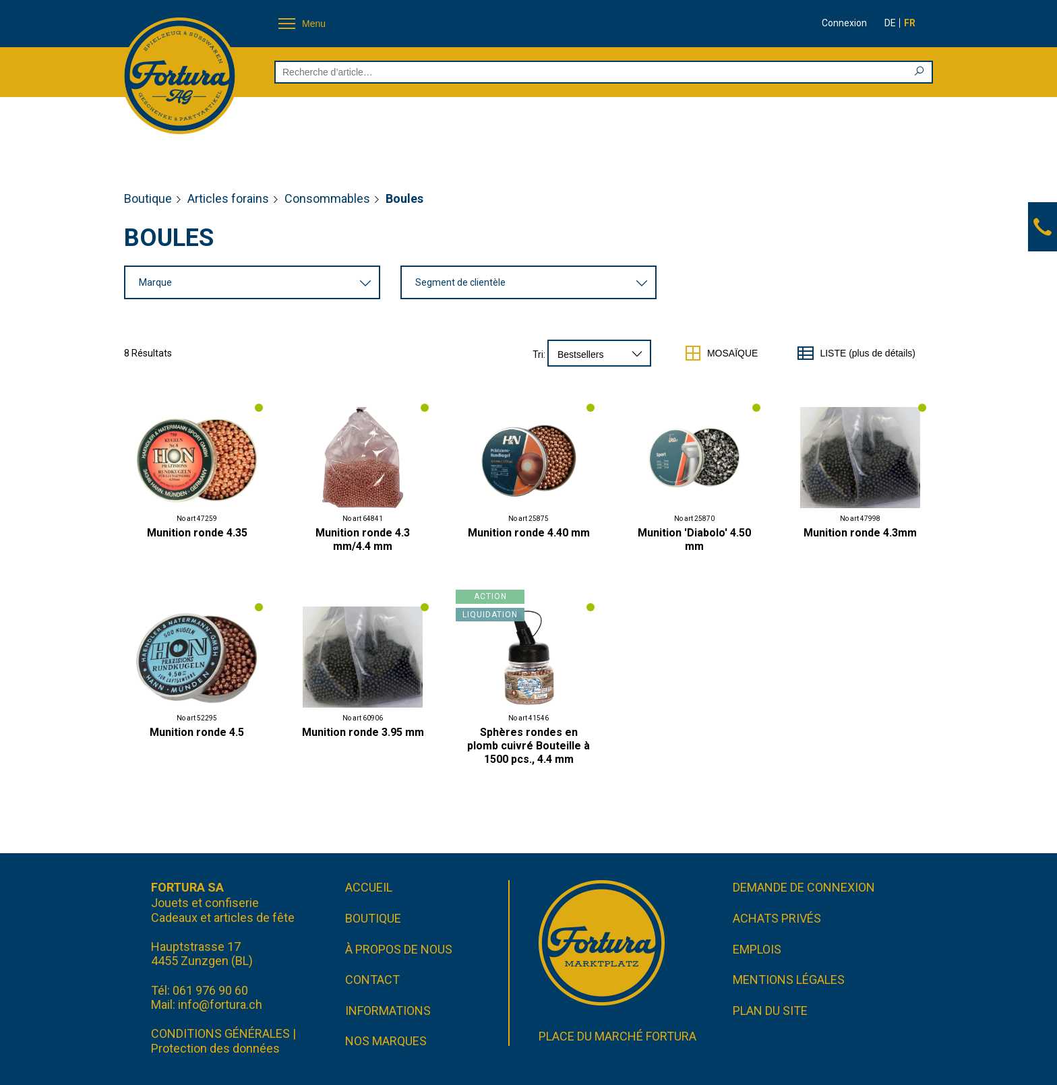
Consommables (327, 198)
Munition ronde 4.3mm (860, 532)
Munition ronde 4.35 (197, 532)
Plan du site (770, 1010)
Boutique (148, 198)
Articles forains (228, 198)
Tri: (539, 354)
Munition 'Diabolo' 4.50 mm (694, 539)
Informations (388, 1010)
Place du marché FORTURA (617, 1036)
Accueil (368, 887)
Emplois (757, 949)
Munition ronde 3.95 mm (363, 732)
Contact (372, 979)
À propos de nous (398, 949)
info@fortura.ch (220, 1004)
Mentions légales (789, 979)
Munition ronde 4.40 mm (529, 532)
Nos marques (386, 1041)
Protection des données (215, 1048)
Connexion (844, 23)
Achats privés (777, 918)
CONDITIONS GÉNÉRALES (220, 1033)
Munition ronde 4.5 (197, 732)
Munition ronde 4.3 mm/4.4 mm (362, 539)
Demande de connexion (804, 887)
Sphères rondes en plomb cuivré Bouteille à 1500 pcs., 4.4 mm (528, 746)
